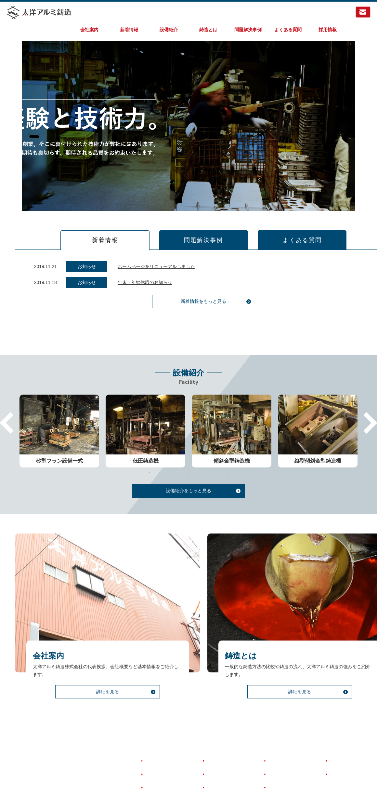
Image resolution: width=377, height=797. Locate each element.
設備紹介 (169, 29)
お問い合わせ (342, 747)
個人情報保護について (289, 760)
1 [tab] (149, 459)
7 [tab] (208, 459)
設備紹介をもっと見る (188, 477)
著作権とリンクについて (292, 747)
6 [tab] (198, 459)
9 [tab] (227, 459)
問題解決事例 (248, 29)
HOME (151, 734)
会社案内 (89, 29)
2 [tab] (159, 459)
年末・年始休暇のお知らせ (130, 294)
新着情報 (129, 29)
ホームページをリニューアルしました (141, 279)
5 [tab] (188, 459)
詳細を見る (92, 690)
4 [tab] (179, 459)
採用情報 (327, 29)
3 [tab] (169, 459)
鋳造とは (208, 29)
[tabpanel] (59, 418)
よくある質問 (288, 29)
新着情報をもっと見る (188, 314)
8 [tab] (217, 459)
